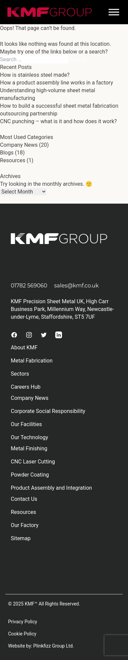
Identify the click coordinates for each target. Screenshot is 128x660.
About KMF (24, 347)
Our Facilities (26, 424)
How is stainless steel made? (35, 75)
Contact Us (24, 499)
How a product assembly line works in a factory (56, 82)
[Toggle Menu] (113, 12)
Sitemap (21, 538)
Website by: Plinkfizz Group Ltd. (41, 646)
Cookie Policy (22, 633)
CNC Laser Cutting (33, 461)
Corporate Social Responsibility (48, 411)
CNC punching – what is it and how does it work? (58, 121)
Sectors (20, 374)
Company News (19, 145)
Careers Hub (25, 387)
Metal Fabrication (32, 360)
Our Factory (24, 525)
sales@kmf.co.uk (76, 285)
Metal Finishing (29, 448)
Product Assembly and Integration (51, 488)
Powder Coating (30, 475)
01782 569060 (29, 285)
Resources (12, 160)
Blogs (6, 152)
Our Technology (29, 437)
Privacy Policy (22, 621)
